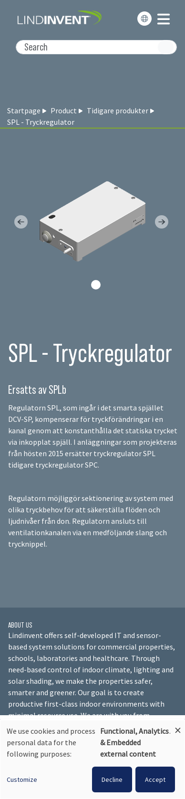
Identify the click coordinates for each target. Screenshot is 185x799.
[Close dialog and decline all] (178, 726)
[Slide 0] (96, 285)
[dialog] (92, 759)
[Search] (96, 47)
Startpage (24, 110)
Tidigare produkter (117, 110)
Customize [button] (22, 779)
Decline (112, 779)
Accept (155, 779)
